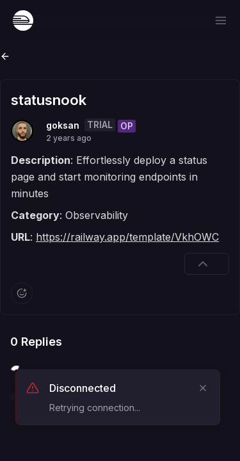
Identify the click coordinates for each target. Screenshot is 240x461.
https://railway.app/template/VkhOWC (127, 236)
